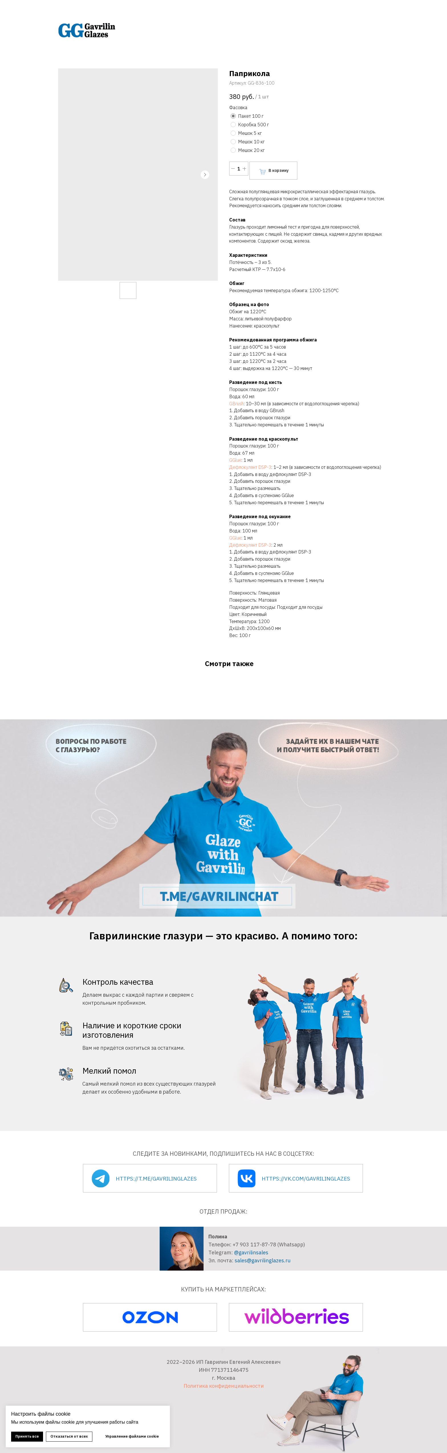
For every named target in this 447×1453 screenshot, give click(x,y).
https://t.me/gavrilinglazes (156, 1178)
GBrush (236, 403)
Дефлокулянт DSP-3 (250, 467)
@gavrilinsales (251, 1252)
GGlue (235, 460)
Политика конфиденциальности (224, 1386)
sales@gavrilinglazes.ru (262, 1260)
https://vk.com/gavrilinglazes (306, 1178)
